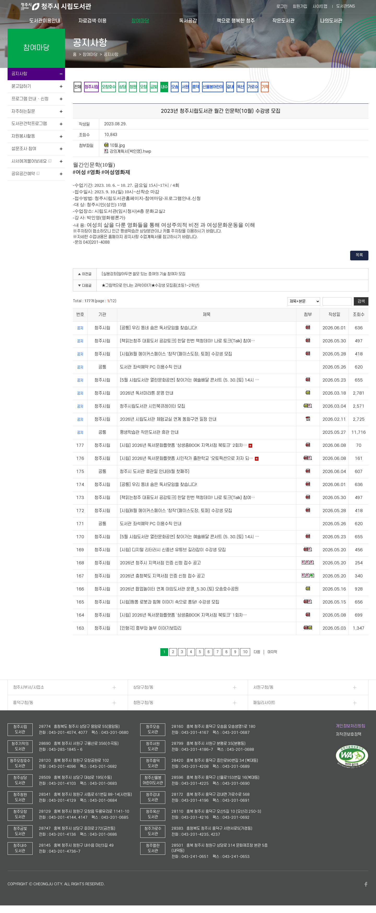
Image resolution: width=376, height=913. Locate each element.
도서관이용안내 (44, 21)
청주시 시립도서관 (60, 6)
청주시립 (94, 87)
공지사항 (19, 74)
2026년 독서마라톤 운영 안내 (146, 394)
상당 (129, 87)
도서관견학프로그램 (29, 123)
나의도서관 (331, 21)
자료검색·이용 (92, 21)
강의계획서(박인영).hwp (127, 152)
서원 (201, 87)
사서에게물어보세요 (31, 161)
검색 (361, 302)
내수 (177, 87)
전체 (78, 87)
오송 (189, 87)
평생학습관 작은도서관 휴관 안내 (149, 433)
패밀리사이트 (264, 703)
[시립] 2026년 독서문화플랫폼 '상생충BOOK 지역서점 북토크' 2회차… (183, 446)
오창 (153, 87)
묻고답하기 (21, 86)
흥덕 (213, 87)
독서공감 (188, 21)
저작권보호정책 (348, 735)
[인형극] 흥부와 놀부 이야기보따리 (150, 629)
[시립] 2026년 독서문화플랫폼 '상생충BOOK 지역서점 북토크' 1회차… (183, 616)
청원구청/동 (143, 703)
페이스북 (365, 885)
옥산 (263, 87)
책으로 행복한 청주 (236, 21)
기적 (291, 87)
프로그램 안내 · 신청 (30, 99)
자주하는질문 (23, 111)
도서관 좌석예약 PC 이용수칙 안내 (150, 368)
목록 (359, 256)
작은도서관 (283, 21)
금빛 (165, 87)
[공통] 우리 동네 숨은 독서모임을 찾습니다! (158, 329)
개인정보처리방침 (350, 727)
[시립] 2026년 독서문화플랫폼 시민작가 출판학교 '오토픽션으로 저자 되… (186, 459)
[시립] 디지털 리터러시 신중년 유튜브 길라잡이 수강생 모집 (173, 551)
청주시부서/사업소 (28, 688)
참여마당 (140, 21)
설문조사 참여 (23, 149)
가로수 (277, 87)
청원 (141, 87)
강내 (251, 87)
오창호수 (113, 87)
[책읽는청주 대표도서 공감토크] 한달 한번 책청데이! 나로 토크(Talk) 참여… (187, 342)
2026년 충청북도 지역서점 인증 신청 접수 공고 (162, 577)
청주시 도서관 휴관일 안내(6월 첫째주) (154, 472)
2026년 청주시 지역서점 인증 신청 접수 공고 (160, 564)
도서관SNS (345, 6)
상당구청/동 (143, 688)
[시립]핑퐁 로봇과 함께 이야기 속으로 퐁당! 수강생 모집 (169, 603)
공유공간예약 (25, 174)
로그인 (282, 6)
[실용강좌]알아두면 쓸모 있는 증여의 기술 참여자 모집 (143, 275)
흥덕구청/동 (23, 703)
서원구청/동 (263, 688)
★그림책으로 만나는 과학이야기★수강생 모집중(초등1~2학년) (150, 286)
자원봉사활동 (23, 136)
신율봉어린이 (232, 87)
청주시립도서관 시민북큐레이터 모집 (152, 407)
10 (245, 653)
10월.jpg (114, 146)
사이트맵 (320, 6)
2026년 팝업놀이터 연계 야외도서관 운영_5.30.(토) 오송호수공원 (179, 590)
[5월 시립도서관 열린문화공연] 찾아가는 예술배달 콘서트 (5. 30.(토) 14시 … (189, 381)
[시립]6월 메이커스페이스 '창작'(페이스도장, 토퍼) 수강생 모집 (176, 355)
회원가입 (300, 6)
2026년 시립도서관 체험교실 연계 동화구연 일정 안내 (168, 420)
